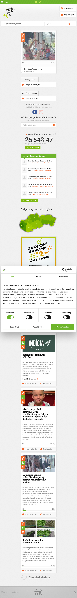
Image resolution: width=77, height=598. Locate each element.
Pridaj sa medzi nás (29, 200)
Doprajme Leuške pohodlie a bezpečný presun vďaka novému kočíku (34, 478)
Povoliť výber (38, 327)
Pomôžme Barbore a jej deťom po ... (43, 186)
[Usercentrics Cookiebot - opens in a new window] (64, 270)
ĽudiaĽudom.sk (15, 592)
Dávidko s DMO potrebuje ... (41, 194)
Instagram (40, 2)
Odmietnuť (14, 327)
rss (74, 592)
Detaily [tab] (39, 277)
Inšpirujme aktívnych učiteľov (34, 356)
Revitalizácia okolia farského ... (41, 163)
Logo (38, 592)
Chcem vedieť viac (31, 383)
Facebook (36, 2)
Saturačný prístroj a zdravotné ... (42, 171)
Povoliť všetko (62, 327)
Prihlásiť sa (68, 8)
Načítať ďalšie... (41, 577)
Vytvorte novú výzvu (33, 98)
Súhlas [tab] (13, 277)
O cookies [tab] (63, 277)
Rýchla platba (47, 383)
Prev (53, 134)
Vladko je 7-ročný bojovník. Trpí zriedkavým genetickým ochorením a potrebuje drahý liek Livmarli (35, 414)
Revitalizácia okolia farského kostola (33, 541)
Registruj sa (69, 14)
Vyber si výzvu (42, 147)
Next (55, 134)
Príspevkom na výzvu (33, 85)
